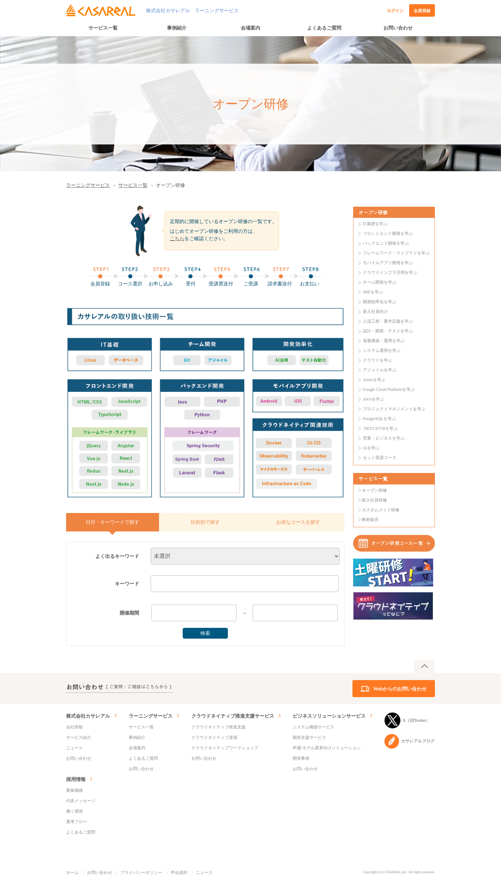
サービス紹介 (78, 737)
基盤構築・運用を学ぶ (384, 340)
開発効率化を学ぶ (379, 301)
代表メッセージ (80, 800)
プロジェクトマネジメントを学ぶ (394, 409)
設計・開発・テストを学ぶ (388, 331)
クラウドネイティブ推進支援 (218, 727)
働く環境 (74, 811)
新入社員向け (375, 311)
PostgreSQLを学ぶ (379, 418)
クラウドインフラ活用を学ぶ (390, 272)
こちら (177, 238)
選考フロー (76, 821)
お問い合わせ (398, 28)
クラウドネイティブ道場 (214, 737)
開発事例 (301, 758)
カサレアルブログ (409, 741)
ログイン (395, 10)
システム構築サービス (313, 727)
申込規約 (179, 872)
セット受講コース (379, 457)
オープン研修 (374, 490)
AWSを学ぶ (373, 399)
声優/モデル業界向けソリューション (326, 747)
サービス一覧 (103, 28)
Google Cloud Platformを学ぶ (389, 389)
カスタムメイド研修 (380, 509)
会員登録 (422, 10)
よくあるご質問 (324, 28)
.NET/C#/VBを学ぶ (380, 428)
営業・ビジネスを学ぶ (384, 438)
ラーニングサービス (88, 185)
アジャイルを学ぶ (379, 370)
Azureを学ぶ (374, 379)
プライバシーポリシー (141, 872)
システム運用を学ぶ (381, 350)
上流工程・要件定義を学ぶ (388, 321)
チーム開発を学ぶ (379, 282)
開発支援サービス (309, 737)
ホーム (72, 872)
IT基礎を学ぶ (375, 223)
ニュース (74, 747)
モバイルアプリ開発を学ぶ (388, 262)
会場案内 (250, 28)
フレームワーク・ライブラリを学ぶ (396, 253)
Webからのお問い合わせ (400, 689)
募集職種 (74, 790)
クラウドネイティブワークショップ (224, 747)
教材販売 (370, 519)
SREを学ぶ (373, 292)
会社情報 (74, 727)
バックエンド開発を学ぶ (386, 243)
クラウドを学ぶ (377, 360)
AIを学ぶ (371, 447)
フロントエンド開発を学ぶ (388, 233)
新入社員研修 (374, 500)
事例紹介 (176, 28)
